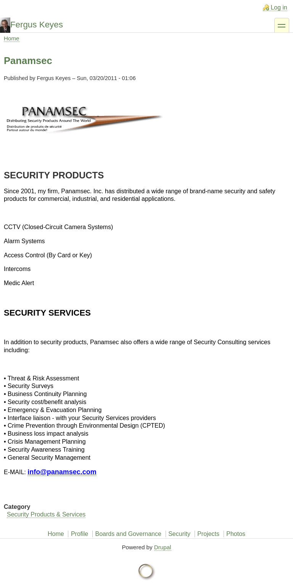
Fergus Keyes (36, 24)
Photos (235, 534)
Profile (79, 534)
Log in (278, 7)
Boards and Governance (128, 534)
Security (179, 534)
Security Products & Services (46, 514)
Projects (208, 534)
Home (11, 38)
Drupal (162, 547)
